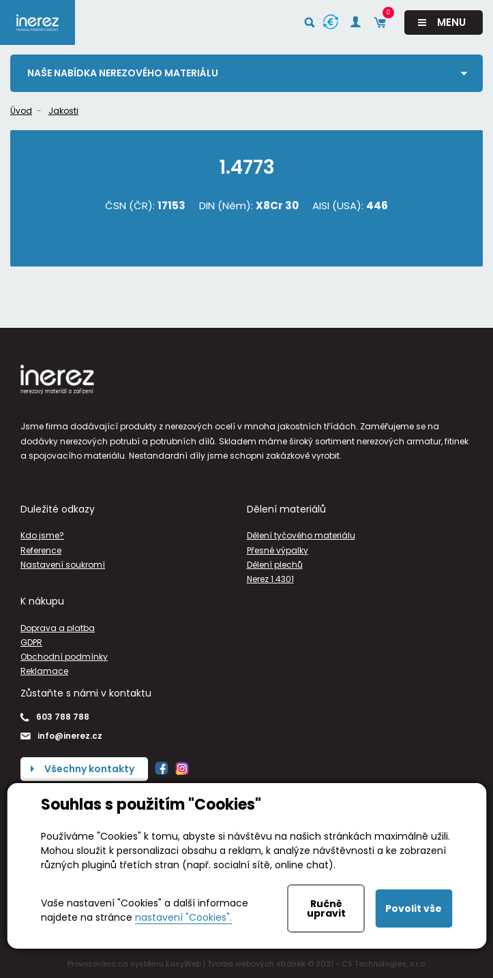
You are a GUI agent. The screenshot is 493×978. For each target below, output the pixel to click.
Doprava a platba (57, 628)
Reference (40, 550)
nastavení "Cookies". (183, 917)
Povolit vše (413, 908)
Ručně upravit (326, 908)
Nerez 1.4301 (270, 579)
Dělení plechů (275, 564)
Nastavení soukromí (62, 564)
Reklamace (44, 671)
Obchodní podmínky (64, 656)
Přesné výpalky (277, 550)
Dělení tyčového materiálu (301, 535)
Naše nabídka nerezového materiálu (122, 73)
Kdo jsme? (42, 535)
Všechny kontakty (89, 769)
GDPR (31, 642)
